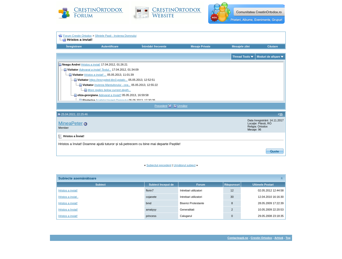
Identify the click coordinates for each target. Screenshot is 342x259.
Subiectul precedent (159, 165)
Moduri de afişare (268, 56)
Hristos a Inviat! (68, 209)
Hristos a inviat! (90, 64)
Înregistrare (74, 46)
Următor (182, 105)
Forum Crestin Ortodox (77, 35)
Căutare (272, 46)
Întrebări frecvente (154, 46)
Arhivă (278, 237)
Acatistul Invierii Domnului (112, 100)
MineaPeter (70, 123)
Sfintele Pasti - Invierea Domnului (116, 35)
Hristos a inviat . (68, 196)
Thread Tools (241, 56)
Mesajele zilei (241, 46)
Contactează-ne (237, 237)
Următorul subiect (184, 165)
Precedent (160, 105)
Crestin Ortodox (261, 237)
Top (288, 237)
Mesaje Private (200, 46)
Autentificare (109, 46)
